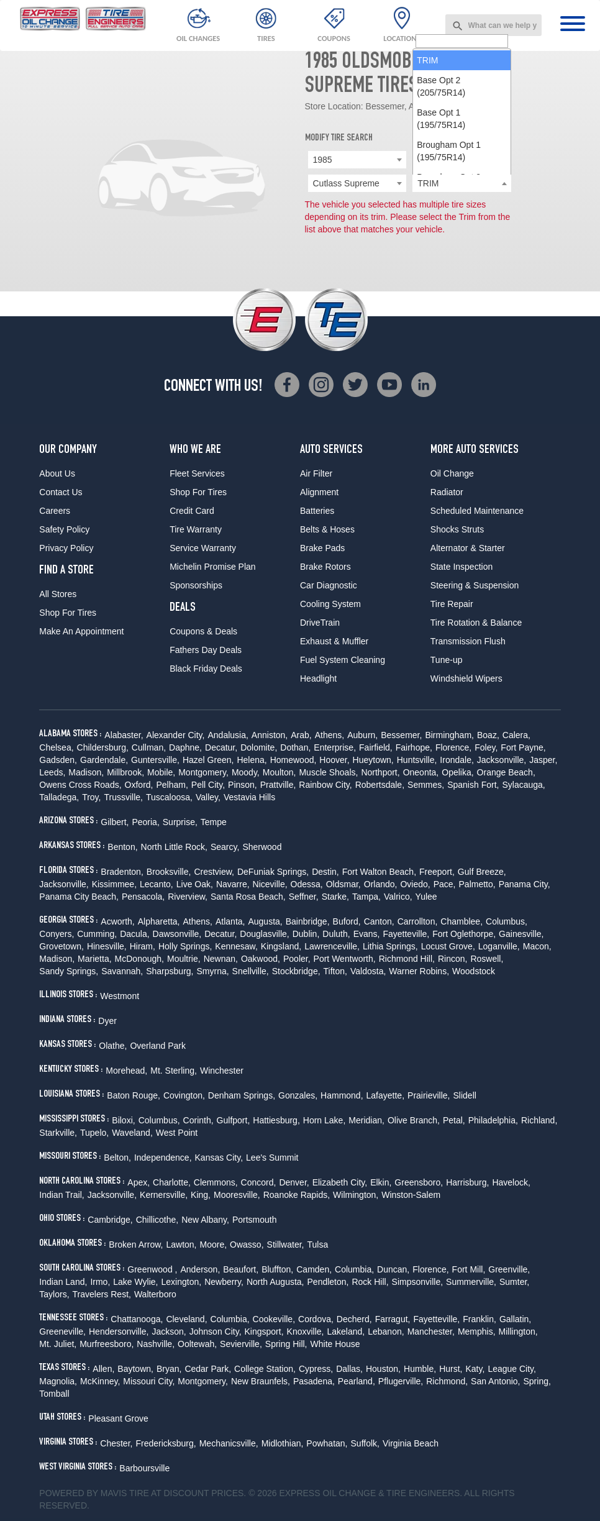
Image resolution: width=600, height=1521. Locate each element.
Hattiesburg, (276, 1120)
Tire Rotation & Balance (476, 623)
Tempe (214, 822)
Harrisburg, (467, 1182)
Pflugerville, (400, 1381)
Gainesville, (521, 934)
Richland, (539, 1120)
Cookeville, (274, 1319)
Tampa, (366, 897)
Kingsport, (264, 1331)
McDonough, (139, 959)
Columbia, (354, 1269)
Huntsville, (417, 760)
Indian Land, (63, 1282)
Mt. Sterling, (173, 1071)
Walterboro (155, 1294)
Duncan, (393, 1269)
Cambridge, (110, 1220)
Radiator (446, 492)
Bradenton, (122, 872)
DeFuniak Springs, (273, 872)
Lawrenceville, (332, 946)
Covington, (184, 1095)
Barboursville (144, 1468)
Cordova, (316, 1319)
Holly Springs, (185, 946)
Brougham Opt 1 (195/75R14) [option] (449, 294)
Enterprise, (335, 747)
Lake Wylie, (135, 1282)
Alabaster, (123, 735)
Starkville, (58, 1133)
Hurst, (450, 1369)
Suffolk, (365, 1443)
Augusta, (265, 921)
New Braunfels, (260, 1381)
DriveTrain (320, 623)
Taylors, (54, 1294)
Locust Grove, (448, 946)
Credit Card (192, 511)
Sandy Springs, (68, 971)
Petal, (454, 1120)
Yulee (426, 897)
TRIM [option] (427, 203)
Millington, (518, 1331)
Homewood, (293, 760)
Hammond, (341, 1095)
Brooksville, (169, 872)
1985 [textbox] (322, 160)
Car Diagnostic (328, 585)
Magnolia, (58, 1381)
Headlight (318, 678)
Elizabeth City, (339, 1182)
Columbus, (506, 921)
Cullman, (149, 747)
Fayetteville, (406, 934)
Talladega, (59, 797)
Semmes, (425, 785)
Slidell (464, 1095)
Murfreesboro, (107, 1344)
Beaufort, (240, 1269)
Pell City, (208, 785)
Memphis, (477, 1331)
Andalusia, (227, 735)
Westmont (119, 996)
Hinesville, (107, 946)
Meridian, (366, 1120)
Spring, (537, 1381)
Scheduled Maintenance (477, 511)
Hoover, (334, 760)
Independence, (163, 1157)
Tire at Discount (169, 1493)
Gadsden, (58, 760)
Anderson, (200, 1269)
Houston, (383, 1369)
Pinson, (242, 785)
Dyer (107, 1021)
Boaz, (488, 735)
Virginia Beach (411, 1443)
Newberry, (223, 1282)
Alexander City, (176, 735)
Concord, (258, 1182)
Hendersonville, (119, 1331)
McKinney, (100, 1381)
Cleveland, (186, 1319)
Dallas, (349, 1369)
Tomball (54, 1394)
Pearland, (356, 1381)
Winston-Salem (410, 1195)
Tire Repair (451, 604)
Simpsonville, (417, 1282)
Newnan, (221, 959)
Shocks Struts (457, 529)
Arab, (301, 735)
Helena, (251, 760)
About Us (57, 473)
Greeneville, (62, 1331)
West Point (177, 1133)
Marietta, (94, 959)
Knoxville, (305, 1331)
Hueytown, (373, 760)
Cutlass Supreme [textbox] (346, 183)
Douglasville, (264, 934)
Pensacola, (143, 897)
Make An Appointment (81, 631)
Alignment (319, 492)
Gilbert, (115, 822)
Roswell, (486, 959)
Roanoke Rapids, (296, 1195)
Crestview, (214, 872)
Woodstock (473, 971)
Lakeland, (346, 1331)
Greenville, (509, 1269)
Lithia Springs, (390, 946)
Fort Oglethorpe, (464, 934)
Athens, (329, 735)
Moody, (246, 772)
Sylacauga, (523, 785)
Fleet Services (197, 473)
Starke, (335, 897)
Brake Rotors (325, 567)
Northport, (380, 772)
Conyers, (56, 934)
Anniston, (270, 735)
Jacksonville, (501, 760)
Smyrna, (212, 971)
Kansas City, (219, 1157)
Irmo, (100, 1282)
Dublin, (306, 934)
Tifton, (335, 971)
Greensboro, (418, 1182)
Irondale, (456, 760)
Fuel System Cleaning (342, 660)
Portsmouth (254, 1220)
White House (335, 1344)
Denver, (294, 1182)
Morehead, (126, 1071)
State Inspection (461, 567)
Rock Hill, (370, 1282)
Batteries (317, 511)
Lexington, (181, 1282)
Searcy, (225, 847)
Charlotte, (172, 1182)
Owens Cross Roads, (80, 785)
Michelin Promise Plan (213, 567)
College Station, (265, 1369)
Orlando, (381, 884)
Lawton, (181, 1244)
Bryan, (169, 1369)
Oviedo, (415, 884)
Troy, (91, 797)
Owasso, (246, 1244)
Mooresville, (237, 1195)
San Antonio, (495, 1381)
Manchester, (431, 1331)
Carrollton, (418, 921)
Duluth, (336, 934)
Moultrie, (184, 959)
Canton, (379, 921)
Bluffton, (277, 1269)
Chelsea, (56, 747)
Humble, (420, 1369)
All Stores (57, 594)
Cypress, (316, 1369)
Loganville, (499, 946)
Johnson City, (215, 1331)
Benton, (122, 847)
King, (201, 1195)
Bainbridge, (308, 921)
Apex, (138, 1182)
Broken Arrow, (136, 1244)
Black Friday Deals (206, 669)
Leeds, (52, 772)
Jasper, (543, 760)
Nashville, (156, 1344)
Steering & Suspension (474, 585)
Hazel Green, (208, 760)
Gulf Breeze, (482, 872)
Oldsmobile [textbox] (439, 160)
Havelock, (511, 1182)
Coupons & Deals (203, 631)
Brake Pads (322, 548)
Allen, (103, 1369)
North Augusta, (275, 1282)
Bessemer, (401, 735)
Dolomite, (258, 747)
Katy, (475, 1369)
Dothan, (295, 747)
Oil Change (452, 473)
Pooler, (297, 959)
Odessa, (307, 884)
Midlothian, (282, 1443)
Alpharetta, (159, 921)
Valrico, (398, 897)
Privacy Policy (66, 548)
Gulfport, (233, 1120)
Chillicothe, (157, 1220)
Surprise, (180, 822)
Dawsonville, (177, 934)
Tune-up (446, 660)
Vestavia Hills (249, 797)
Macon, (537, 946)
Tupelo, (94, 1133)
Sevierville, (241, 1344)
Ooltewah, (197, 1344)
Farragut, (393, 1319)
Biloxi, (123, 1120)
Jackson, (169, 1331)
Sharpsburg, (169, 971)
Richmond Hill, (407, 959)
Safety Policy (64, 529)
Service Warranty (203, 548)
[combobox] (493, 25)
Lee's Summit (272, 1157)
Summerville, (471, 1282)
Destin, (325, 872)
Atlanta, (230, 921)
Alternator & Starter (467, 548)
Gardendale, (104, 760)
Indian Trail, (61, 1195)
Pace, (445, 884)
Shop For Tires (67, 613)
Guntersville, (155, 760)
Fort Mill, (469, 1269)
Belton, (117, 1157)
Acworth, (117, 921)
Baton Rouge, (133, 1095)
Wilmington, (355, 1195)
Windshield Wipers (466, 678)
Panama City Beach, (79, 897)
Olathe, (113, 1046)
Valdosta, (368, 971)
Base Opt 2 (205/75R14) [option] (441, 229)
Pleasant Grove (118, 1418)
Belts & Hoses (327, 529)
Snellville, (250, 971)
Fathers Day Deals (206, 650)
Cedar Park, (207, 1369)
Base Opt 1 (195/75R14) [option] (441, 261)
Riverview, (187, 897)
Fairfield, (376, 747)
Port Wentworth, (345, 959)
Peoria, (145, 822)
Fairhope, (414, 747)
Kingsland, (281, 946)
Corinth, (198, 1120)
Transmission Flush (468, 641)
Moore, (213, 1244)
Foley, (486, 747)
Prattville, (278, 785)
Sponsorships (196, 585)
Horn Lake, (324, 1120)
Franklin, (479, 1319)
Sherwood (261, 847)
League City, (512, 1369)
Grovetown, (61, 946)
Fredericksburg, (165, 1443)
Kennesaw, (236, 946)
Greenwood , (152, 1269)
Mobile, (161, 772)
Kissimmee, (114, 884)
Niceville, (270, 884)
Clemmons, (216, 1182)
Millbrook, (125, 772)
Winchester (221, 1071)
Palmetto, (477, 884)
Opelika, (457, 772)
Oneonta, (421, 772)
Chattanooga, (137, 1319)
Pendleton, (328, 1282)
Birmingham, (449, 735)
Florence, (453, 747)
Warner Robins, (419, 971)
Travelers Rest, (102, 1294)
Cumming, (97, 934)
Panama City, (524, 884)
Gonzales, (297, 1095)
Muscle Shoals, (328, 772)
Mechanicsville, (228, 1443)
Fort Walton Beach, (379, 872)
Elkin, (380, 1182)
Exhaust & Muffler (334, 641)
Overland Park (157, 1046)
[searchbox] (462, 184)
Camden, (314, 1269)
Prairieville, (428, 1095)
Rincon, (452, 959)
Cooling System (330, 604)
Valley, (208, 797)
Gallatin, (515, 1319)
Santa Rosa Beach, (248, 897)
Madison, (86, 772)
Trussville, (123, 797)
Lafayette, (385, 1095)
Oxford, (139, 785)
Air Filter (316, 473)
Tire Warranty (196, 529)
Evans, (366, 934)
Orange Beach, (506, 772)
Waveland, (132, 1133)
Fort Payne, (523, 747)
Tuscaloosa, (169, 797)
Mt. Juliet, (57, 1344)
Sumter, (514, 1282)
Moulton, (279, 772)
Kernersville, (164, 1195)
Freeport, (437, 872)
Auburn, (362, 735)
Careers (54, 511)
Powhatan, (326, 1443)
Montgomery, (203, 772)
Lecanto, (156, 884)
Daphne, (185, 747)
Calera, (516, 735)
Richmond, (447, 1381)
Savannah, (122, 971)
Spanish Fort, (473, 785)
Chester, (116, 1443)
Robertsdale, (379, 785)
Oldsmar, (343, 884)
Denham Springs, (241, 1095)
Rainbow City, (325, 785)
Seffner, (304, 897)
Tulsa (317, 1244)
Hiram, (142, 946)
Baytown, (135, 1369)
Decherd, (354, 1319)
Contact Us (60, 492)
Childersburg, (103, 747)
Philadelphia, (493, 1120)
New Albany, (205, 1220)
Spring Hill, (286, 1344)
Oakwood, (260, 959)
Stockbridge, (296, 971)
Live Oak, (194, 884)
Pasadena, (314, 1381)
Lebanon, (386, 1331)
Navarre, (233, 884)
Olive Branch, (414, 1120)
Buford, (347, 921)
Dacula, (134, 934)
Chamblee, (461, 921)
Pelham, (172, 785)
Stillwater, (285, 1244)
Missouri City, (149, 1381)
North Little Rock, (174, 847)
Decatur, (221, 747)
